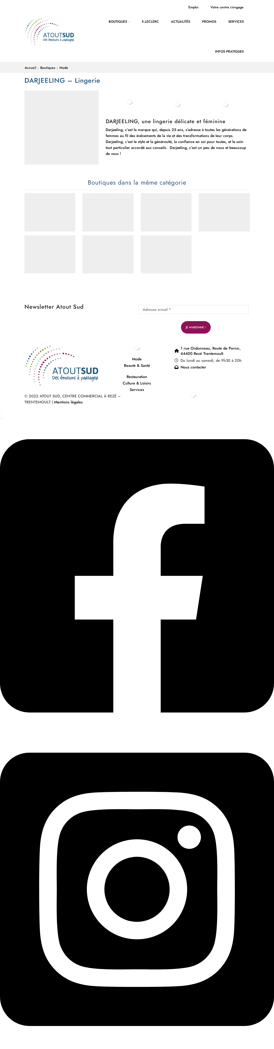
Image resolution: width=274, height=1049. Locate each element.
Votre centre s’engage (227, 7)
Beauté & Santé (137, 365)
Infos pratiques (229, 51)
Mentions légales (69, 402)
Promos (209, 21)
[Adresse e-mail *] (193, 309)
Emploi (193, 7)
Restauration (137, 376)
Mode (63, 67)
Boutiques (119, 21)
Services (236, 21)
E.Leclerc (150, 21)
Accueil (30, 67)
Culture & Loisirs (137, 383)
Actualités (180, 21)
